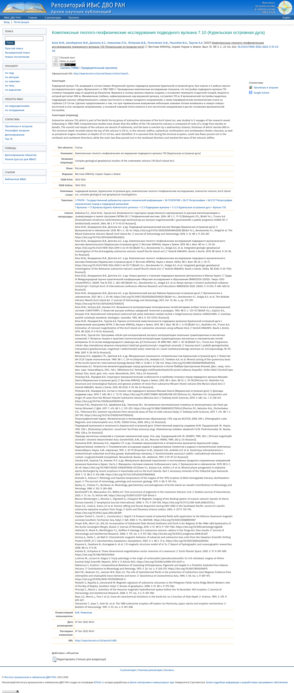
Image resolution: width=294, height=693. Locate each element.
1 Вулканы (81, 207)
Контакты (169, 670)
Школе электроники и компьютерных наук (152, 682)
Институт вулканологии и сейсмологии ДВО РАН (30, 677)
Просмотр (73, 17)
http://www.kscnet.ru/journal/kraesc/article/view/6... (101, 73)
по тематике (12, 81)
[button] (54, 659)
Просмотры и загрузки (18, 126)
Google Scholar (262, 92)
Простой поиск (14, 48)
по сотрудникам (14, 110)
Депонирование (15, 134)
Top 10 (8, 139)
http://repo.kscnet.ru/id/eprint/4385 (96, 640)
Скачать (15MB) (69, 68)
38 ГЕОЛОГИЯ (172, 200)
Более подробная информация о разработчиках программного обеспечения (247, 682)
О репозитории (53, 17)
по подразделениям (17, 106)
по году (9, 73)
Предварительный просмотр (99, 68)
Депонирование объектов (20, 155)
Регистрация (21, 22)
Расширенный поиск (17, 52)
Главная (32, 17)
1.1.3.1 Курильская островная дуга (191, 207)
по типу (9, 85)
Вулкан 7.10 (219, 207)
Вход (7, 22)
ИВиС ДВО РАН (12, 17)
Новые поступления (17, 56)
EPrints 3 (98, 682)
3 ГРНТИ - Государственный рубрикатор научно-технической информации (118, 200)
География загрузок (17, 130)
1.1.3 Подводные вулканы (154, 207)
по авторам (12, 77)
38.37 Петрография (194, 200)
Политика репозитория (150, 670)
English (286, 17)
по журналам (13, 89)
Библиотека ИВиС (15, 179)
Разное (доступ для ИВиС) (20, 159)
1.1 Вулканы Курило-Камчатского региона (113, 207)
